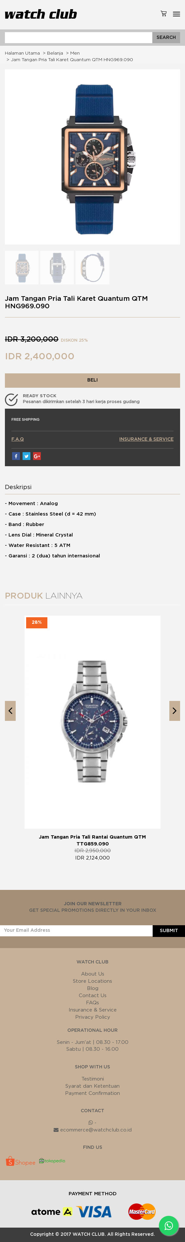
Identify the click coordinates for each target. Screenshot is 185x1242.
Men (75, 53)
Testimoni (92, 1079)
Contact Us (93, 995)
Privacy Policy (92, 1017)
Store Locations (92, 981)
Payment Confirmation (92, 1093)
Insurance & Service (93, 1010)
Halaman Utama (22, 53)
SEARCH (166, 37)
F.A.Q (17, 439)
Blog (92, 988)
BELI (92, 380)
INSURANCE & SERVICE (146, 439)
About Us (92, 974)
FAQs (92, 1002)
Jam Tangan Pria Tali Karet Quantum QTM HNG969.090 (72, 60)
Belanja (55, 53)
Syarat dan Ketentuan (92, 1086)
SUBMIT (169, 930)
